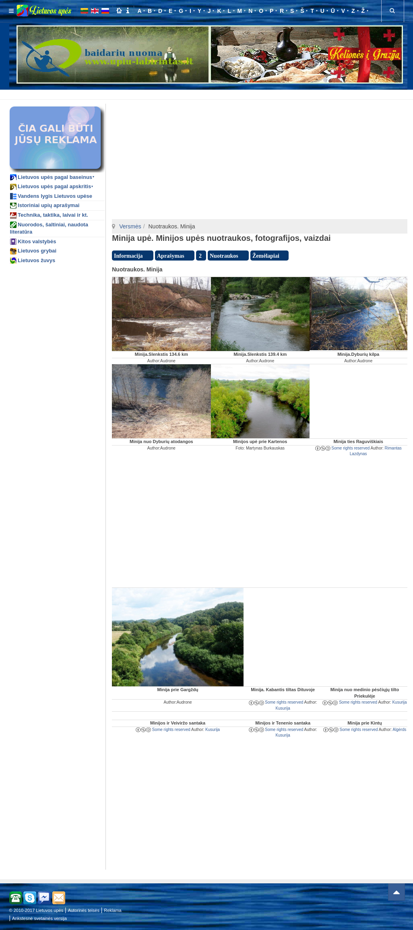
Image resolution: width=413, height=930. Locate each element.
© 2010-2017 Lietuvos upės (36, 910)
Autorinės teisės (83, 910)
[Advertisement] (208, 93)
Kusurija (283, 708)
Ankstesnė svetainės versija (39, 918)
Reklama (112, 910)
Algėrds (399, 729)
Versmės (130, 226)
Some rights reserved (342, 448)
